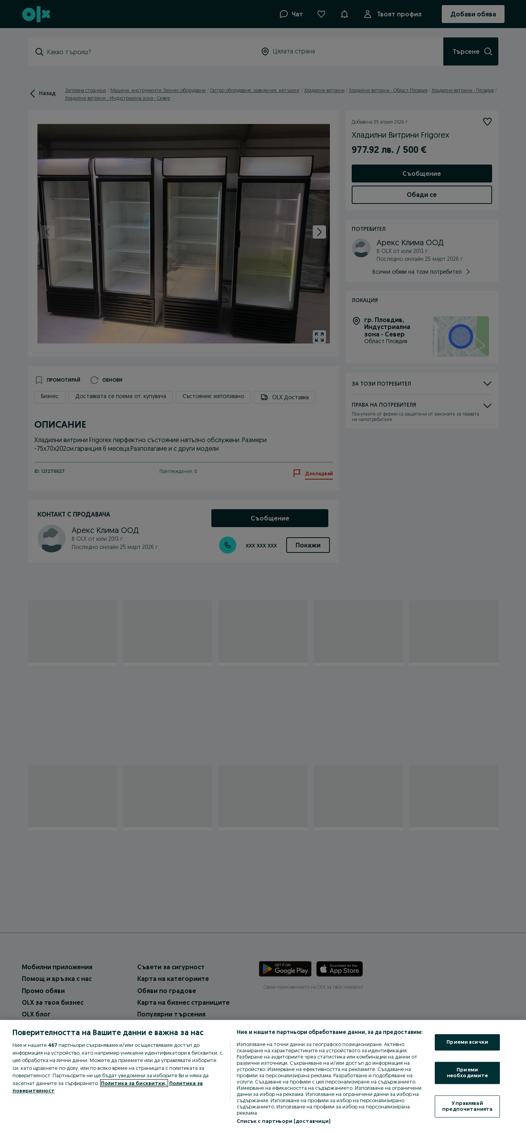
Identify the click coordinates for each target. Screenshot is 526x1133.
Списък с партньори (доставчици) (284, 1121)
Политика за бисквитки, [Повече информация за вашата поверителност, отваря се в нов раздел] (134, 1083)
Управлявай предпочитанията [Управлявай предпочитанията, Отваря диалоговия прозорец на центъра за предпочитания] (467, 1106)
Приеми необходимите (467, 1072)
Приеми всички (467, 1042)
